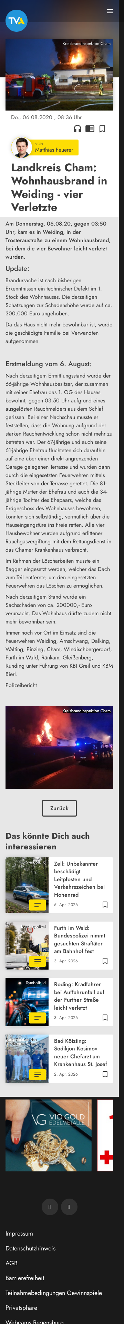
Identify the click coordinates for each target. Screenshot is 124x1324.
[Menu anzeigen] (110, 11)
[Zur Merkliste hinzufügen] (102, 128)
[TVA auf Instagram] (69, 1207)
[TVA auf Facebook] (50, 1207)
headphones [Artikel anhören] (77, 128)
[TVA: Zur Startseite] (17, 21)
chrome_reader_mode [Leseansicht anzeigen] (90, 128)
